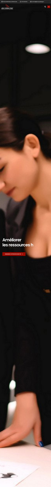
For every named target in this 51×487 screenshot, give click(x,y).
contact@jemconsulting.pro (37, 1)
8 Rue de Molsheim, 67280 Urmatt (9, 1)
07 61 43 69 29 (23, 1)
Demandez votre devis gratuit (14, 254)
